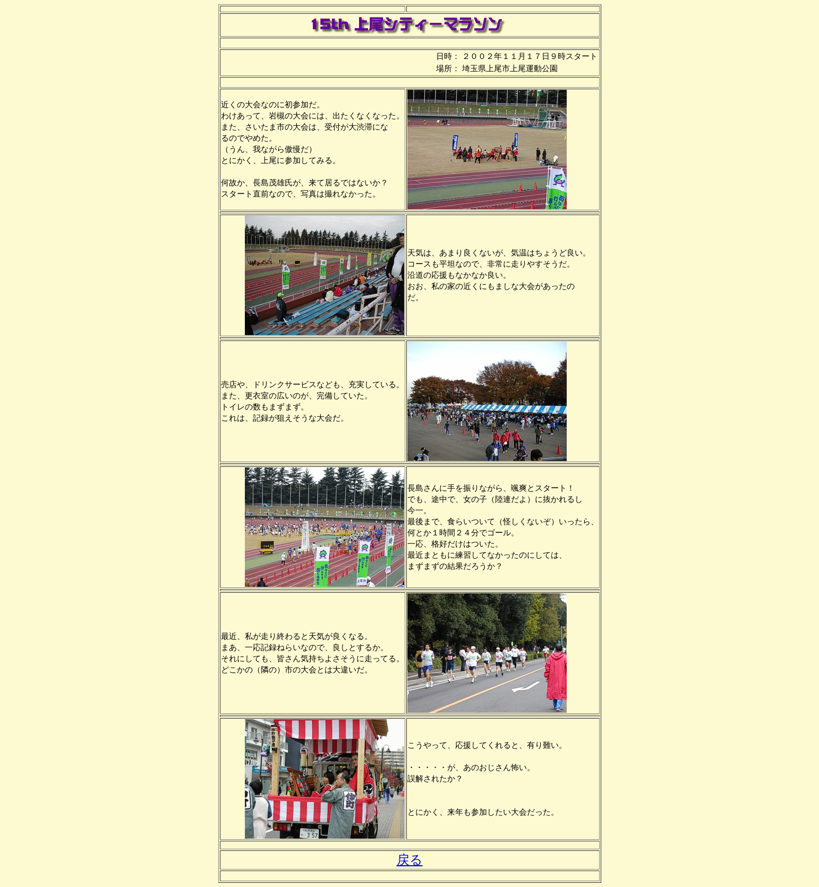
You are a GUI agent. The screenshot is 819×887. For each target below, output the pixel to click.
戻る (410, 860)
